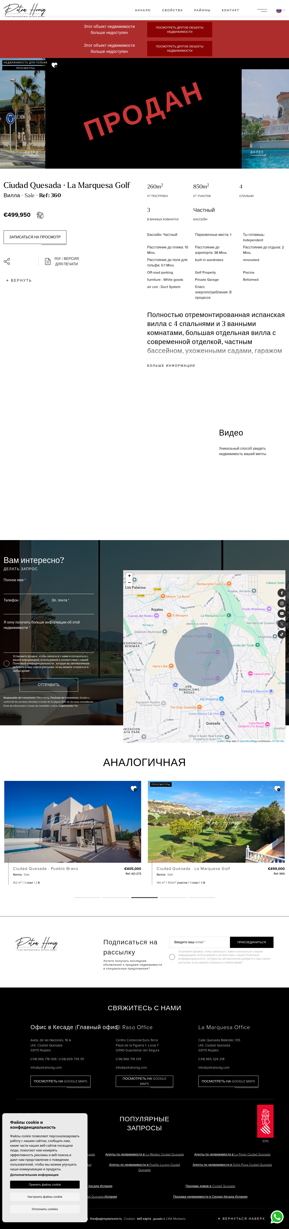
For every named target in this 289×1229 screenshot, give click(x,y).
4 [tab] (173, 897)
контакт (230, 10)
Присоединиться (251, 942)
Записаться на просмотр (35, 237)
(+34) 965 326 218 (211, 1059)
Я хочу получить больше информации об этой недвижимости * (42, 625)
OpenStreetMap (248, 741)
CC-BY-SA (278, 741)
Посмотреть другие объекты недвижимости (180, 29)
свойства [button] (172, 10)
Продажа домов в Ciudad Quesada (210, 1186)
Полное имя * (15, 580)
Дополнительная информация (34, 1175)
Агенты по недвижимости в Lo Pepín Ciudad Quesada (232, 1154)
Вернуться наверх (241, 1218)
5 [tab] (202, 897)
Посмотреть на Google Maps (60, 1081)
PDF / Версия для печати (62, 261)
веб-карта (144, 1218)
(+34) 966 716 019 (128, 1059)
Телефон (11, 600)
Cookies (129, 1218)
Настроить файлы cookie (45, 1196)
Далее (258, 153)
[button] (19, 261)
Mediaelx (179, 1218)
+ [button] (129, 576)
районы (202, 10)
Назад (31, 153)
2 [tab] (116, 897)
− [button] (129, 583)
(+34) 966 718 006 (44, 1059)
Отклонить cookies (45, 1209)
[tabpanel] (72, 833)
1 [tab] (87, 897)
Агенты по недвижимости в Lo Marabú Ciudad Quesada (144, 1154)
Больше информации (171, 365)
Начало (143, 10)
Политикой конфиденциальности (34, 663)
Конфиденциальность (106, 1218)
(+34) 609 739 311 (71, 1059)
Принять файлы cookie (45, 1184)
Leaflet (220, 741)
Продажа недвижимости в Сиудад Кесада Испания (210, 1196)
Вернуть (19, 280)
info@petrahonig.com (46, 1067)
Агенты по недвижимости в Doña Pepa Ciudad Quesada (232, 1164)
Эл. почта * (60, 600)
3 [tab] (144, 897)
